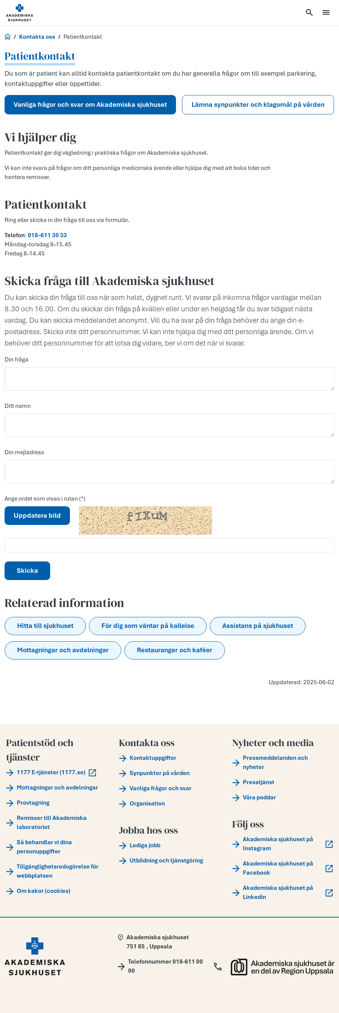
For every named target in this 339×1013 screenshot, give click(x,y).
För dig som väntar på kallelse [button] (147, 625)
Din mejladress (24, 452)
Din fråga (17, 359)
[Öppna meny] (326, 12)
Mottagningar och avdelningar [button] (63, 650)
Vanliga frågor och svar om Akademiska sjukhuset (90, 104)
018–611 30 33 (47, 235)
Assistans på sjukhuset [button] (257, 625)
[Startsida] (29, 12)
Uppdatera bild (37, 515)
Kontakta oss (37, 37)
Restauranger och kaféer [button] (174, 650)
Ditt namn (18, 406)
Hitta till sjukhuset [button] (45, 625)
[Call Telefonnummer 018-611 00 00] (169, 966)
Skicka (27, 570)
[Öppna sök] (309, 12)
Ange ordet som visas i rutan (42, 499)
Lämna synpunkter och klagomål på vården (258, 104)
